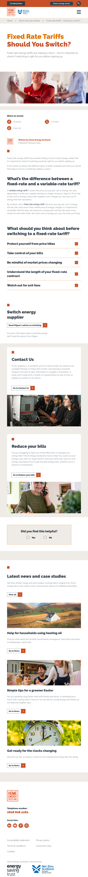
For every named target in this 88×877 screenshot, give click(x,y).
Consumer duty (43, 845)
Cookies (11, 851)
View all (12, 594)
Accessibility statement (18, 840)
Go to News (14, 651)
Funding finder (16, 3)
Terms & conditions (16, 845)
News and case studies (29, 21)
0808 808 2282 (17, 812)
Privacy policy (43, 840)
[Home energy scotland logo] (11, 12)
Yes (30, 537)
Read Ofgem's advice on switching (25, 325)
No (48, 537)
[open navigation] (79, 12)
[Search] (78, 3)
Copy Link (14, 128)
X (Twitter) (52, 122)
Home (10, 21)
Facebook (14, 122)
